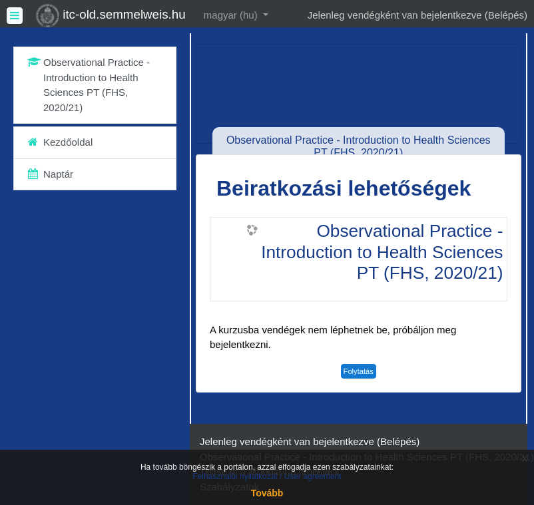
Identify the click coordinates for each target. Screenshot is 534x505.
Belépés (506, 15)
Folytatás (359, 371)
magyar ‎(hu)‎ (232, 15)
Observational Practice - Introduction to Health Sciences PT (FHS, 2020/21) (382, 252)
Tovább (267, 493)
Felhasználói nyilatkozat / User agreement (266, 476)
